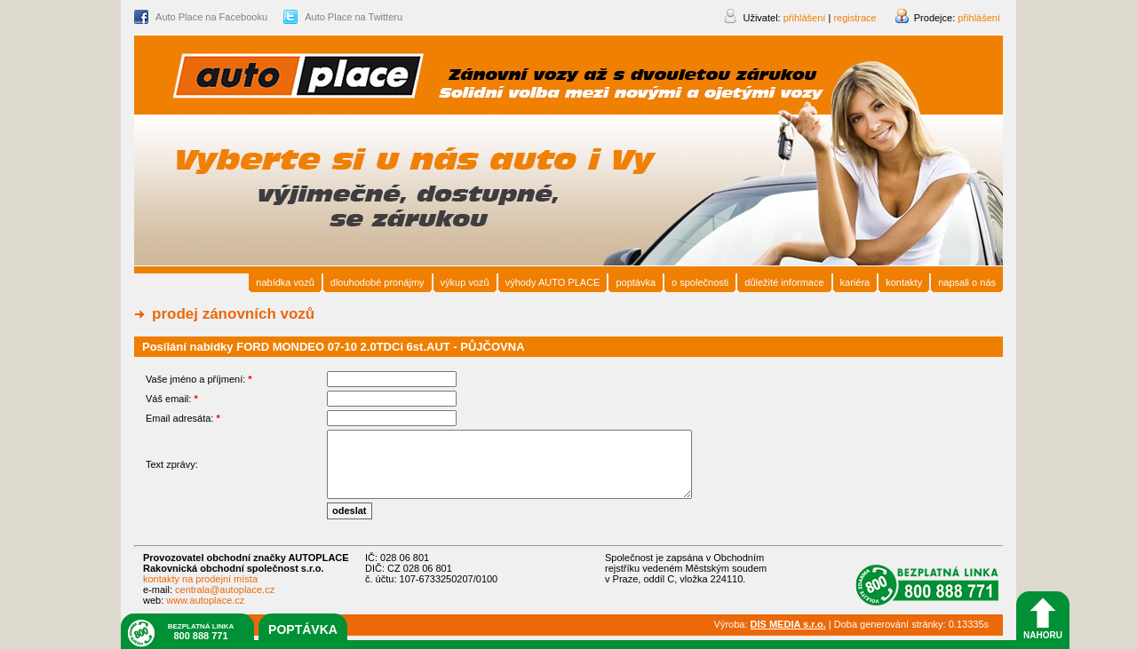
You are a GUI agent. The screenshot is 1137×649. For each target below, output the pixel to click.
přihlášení (979, 17)
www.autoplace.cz (205, 600)
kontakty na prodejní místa (200, 579)
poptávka (303, 629)
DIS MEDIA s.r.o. (788, 624)
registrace (854, 17)
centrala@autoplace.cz (224, 589)
